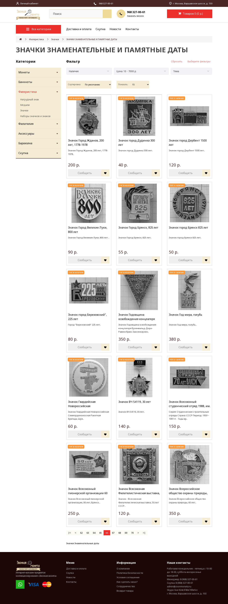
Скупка (100, 29)
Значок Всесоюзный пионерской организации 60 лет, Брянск (88, 491)
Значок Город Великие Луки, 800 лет (87, 230)
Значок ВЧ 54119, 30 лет (134, 402)
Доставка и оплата (78, 29)
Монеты (24, 72)
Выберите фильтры (198, 61)
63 (88, 532)
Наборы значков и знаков (35, 116)
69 (126, 532)
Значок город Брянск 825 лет (188, 227)
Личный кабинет (29, 3)
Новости (115, 29)
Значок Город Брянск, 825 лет (138, 227)
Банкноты (25, 82)
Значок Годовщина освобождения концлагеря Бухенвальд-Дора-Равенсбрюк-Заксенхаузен (136, 317)
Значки (55, 39)
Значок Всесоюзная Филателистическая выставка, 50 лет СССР (139, 491)
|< (69, 532)
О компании (123, 568)
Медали (25, 105)
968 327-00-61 (136, 12)
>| (144, 532)
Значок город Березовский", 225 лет (87, 317)
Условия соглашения (128, 577)
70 (132, 532)
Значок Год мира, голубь (185, 315)
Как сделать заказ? (127, 581)
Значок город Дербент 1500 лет (188, 143)
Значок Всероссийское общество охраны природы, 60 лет (188, 491)
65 (100, 532)
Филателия (25, 124)
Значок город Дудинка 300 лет (136, 143)
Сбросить (176, 61)
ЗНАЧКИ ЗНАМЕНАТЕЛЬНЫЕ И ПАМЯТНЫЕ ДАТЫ (91, 39)
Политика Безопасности (130, 572)
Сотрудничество (126, 586)
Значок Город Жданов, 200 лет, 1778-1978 (86, 143)
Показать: (123, 84)
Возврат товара (125, 590)
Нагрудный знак (29, 99)
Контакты (132, 29)
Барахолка (25, 143)
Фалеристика (36, 39)
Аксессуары (26, 133)
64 (94, 532)
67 (113, 532)
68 (119, 532)
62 (81, 532)
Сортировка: (74, 84)
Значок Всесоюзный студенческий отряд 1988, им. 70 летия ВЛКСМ (189, 404)
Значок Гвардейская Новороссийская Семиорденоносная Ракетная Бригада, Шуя (88, 404)
